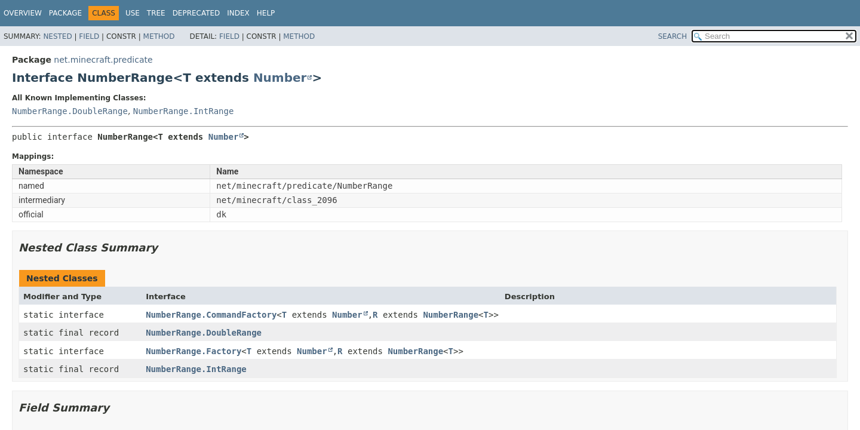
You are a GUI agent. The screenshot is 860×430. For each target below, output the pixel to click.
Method (159, 36)
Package (65, 13)
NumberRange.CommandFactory (211, 315)
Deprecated (196, 13)
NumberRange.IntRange (183, 111)
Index (238, 13)
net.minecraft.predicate (103, 59)
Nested (57, 36)
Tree (156, 13)
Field (89, 36)
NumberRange (450, 315)
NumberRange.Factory (193, 351)
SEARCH (672, 36)
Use (132, 13)
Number (280, 77)
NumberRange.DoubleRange (70, 111)
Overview (23, 13)
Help (266, 13)
